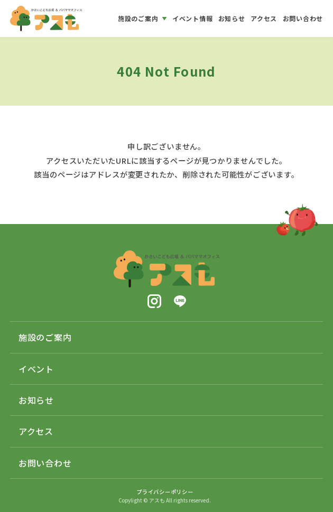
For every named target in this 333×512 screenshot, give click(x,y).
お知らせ (36, 400)
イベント (36, 368)
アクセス (35, 431)
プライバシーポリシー (164, 492)
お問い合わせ (45, 463)
